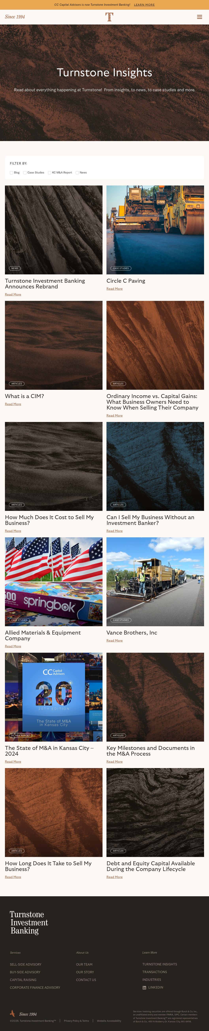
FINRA (170, 1015)
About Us (82, 952)
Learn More (144, 4)
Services (15, 952)
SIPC (176, 1015)
